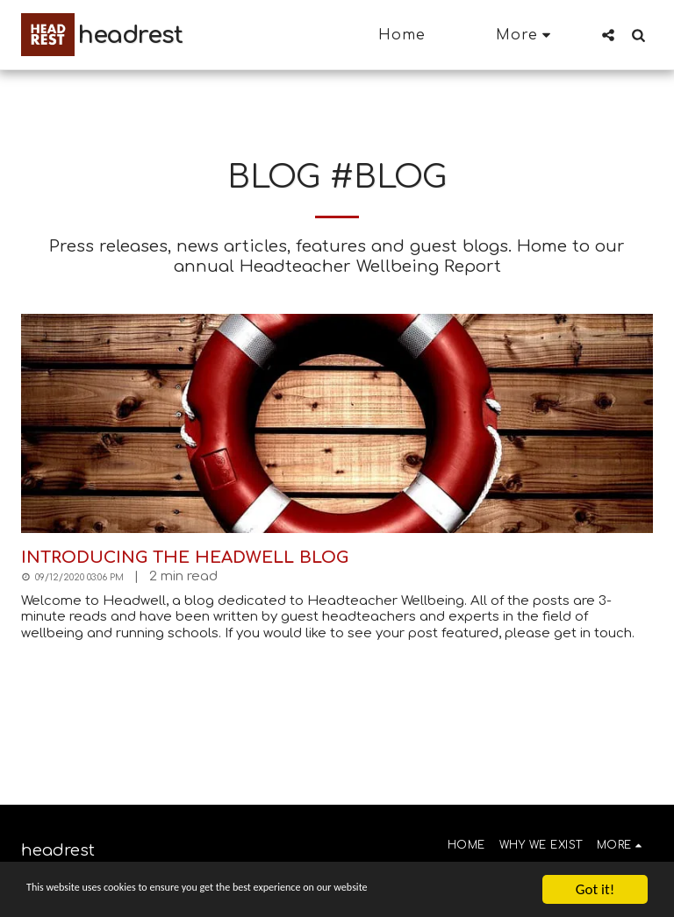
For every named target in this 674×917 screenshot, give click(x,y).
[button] (608, 34)
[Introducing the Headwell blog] (337, 557)
